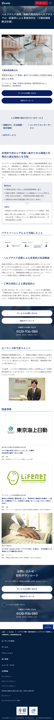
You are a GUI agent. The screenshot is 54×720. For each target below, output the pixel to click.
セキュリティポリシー (9, 681)
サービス (5, 647)
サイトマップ (6, 695)
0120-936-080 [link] (27, 331)
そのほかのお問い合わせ (16, 604)
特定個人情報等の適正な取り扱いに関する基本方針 (18, 691)
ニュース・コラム (8, 665)
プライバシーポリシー (9, 686)
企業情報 (5, 671)
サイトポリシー (7, 676)
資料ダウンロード (27, 100)
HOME (3, 632)
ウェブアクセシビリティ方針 (11, 700)
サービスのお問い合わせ (27, 93)
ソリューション (7, 653)
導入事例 (11, 632)
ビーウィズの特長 (8, 641)
